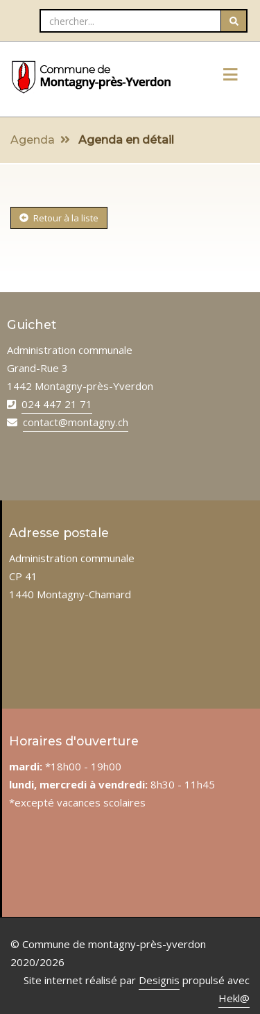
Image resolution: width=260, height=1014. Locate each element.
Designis (159, 980)
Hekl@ (234, 998)
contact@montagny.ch (75, 422)
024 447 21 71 (56, 404)
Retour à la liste (58, 218)
